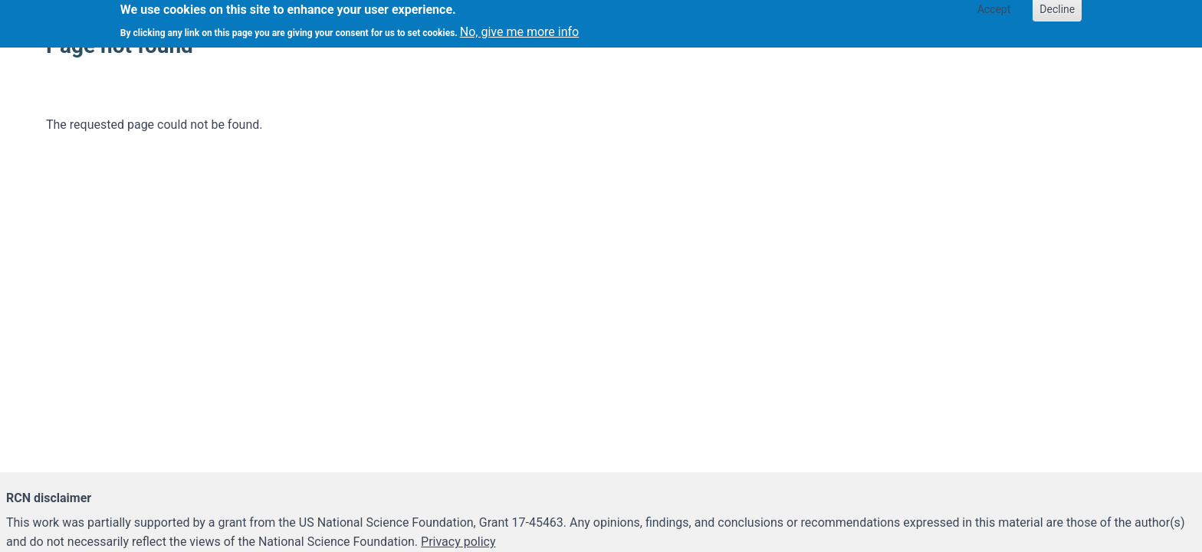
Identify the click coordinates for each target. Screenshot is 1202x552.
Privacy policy (458, 541)
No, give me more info (519, 28)
